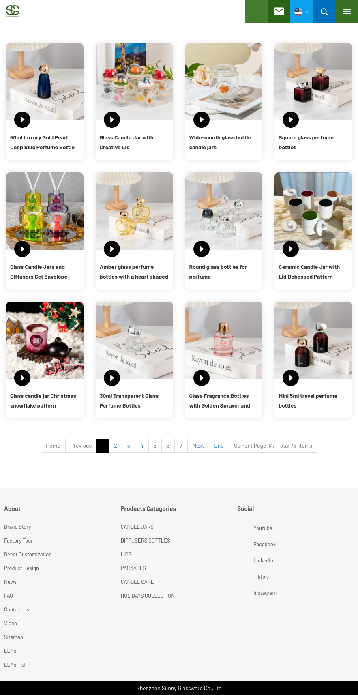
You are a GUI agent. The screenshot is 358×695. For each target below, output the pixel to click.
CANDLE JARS (137, 526)
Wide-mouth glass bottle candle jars (220, 142)
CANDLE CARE (137, 582)
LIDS (126, 554)
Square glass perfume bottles (306, 142)
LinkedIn (246, 560)
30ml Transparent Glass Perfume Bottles (129, 400)
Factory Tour (18, 540)
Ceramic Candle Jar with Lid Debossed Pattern (309, 271)
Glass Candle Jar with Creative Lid (127, 142)
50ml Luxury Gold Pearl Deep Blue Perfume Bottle (42, 142)
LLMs (10, 651)
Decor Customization (27, 554)
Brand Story (17, 526)
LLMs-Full (15, 664)
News (10, 582)
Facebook (246, 544)
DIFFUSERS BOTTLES (145, 540)
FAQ (8, 595)
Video (10, 623)
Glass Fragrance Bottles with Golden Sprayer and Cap (219, 401)
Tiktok (246, 576)
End (219, 445)
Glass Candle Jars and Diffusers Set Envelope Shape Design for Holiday (41, 272)
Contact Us (16, 609)
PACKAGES (133, 568)
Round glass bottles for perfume (218, 271)
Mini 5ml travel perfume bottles (308, 400)
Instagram (246, 592)
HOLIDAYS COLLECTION (148, 595)
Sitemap (13, 637)
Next (198, 445)
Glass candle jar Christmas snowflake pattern (43, 400)
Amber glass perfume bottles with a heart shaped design (134, 272)
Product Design (21, 568)
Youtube (246, 527)
